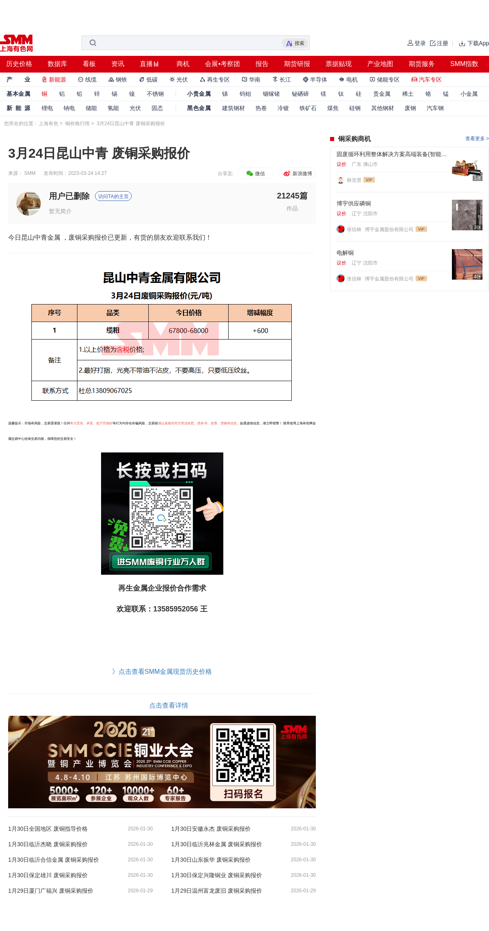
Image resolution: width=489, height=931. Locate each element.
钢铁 (117, 79)
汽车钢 (435, 108)
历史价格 (19, 63)
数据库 (57, 63)
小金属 (469, 93)
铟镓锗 (271, 93)
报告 (262, 63)
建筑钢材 (233, 108)
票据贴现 (339, 63)
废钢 (410, 108)
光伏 (179, 79)
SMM (29, 173)
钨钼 (245, 93)
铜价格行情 (77, 123)
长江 (281, 79)
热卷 (261, 108)
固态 (157, 108)
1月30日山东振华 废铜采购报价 (211, 859)
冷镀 (283, 108)
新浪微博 (297, 174)
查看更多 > (477, 138)
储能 (91, 108)
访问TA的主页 (113, 196)
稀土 (408, 93)
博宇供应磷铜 (354, 203)
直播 (146, 63)
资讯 (117, 63)
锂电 (47, 108)
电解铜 (345, 252)
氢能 (113, 108)
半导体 (315, 79)
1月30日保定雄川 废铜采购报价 (48, 875)
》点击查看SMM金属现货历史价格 (162, 671)
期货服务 (422, 63)
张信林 (355, 229)
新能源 (54, 79)
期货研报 (297, 63)
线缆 (87, 79)
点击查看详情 (168, 705)
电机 (348, 79)
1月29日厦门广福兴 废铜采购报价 (50, 890)
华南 (251, 79)
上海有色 (48, 123)
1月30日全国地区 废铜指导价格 (48, 828)
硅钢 (355, 108)
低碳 (148, 79)
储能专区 (385, 79)
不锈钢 (155, 93)
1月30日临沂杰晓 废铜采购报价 (48, 844)
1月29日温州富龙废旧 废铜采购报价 (216, 890)
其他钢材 (382, 108)
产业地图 (380, 63)
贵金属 (381, 93)
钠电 (69, 108)
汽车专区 (427, 79)
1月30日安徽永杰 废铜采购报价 (211, 828)
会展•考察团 (222, 63)
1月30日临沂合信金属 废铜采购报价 (53, 859)
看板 (89, 63)
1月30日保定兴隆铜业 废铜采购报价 (216, 875)
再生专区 (215, 79)
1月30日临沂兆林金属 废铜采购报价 (216, 844)
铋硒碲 (300, 93)
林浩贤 (354, 180)
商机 (182, 63)
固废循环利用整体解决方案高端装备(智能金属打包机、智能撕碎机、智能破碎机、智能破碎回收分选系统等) (393, 154)
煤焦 (333, 108)
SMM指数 (464, 63)
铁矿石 (308, 108)
